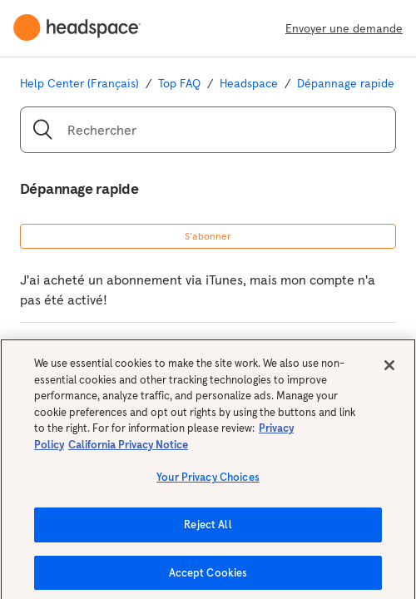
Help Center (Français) (79, 83)
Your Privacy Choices (208, 482)
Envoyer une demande (344, 28)
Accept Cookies (208, 577)
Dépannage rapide (345, 83)
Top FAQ (179, 83)
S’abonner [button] (208, 236)
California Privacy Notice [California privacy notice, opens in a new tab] (128, 449)
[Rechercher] (208, 129)
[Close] (389, 369)
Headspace (249, 83)
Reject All (207, 529)
